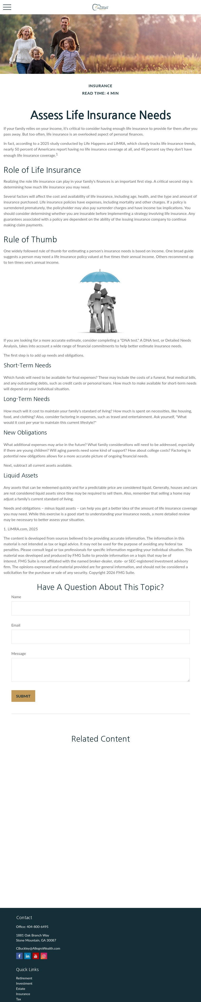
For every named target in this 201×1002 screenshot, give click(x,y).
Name (16, 596)
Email (15, 625)
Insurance (23, 994)
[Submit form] (23, 696)
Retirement (24, 978)
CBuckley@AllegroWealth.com (38, 948)
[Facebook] (19, 956)
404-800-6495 (38, 927)
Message (18, 653)
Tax (18, 999)
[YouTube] (36, 956)
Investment (24, 983)
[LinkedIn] (27, 956)
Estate (20, 989)
